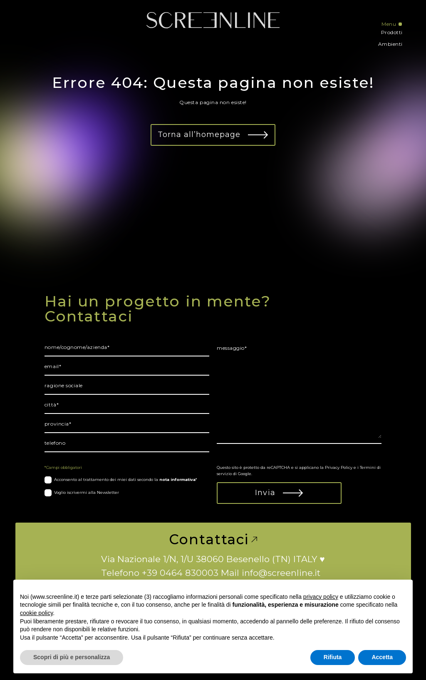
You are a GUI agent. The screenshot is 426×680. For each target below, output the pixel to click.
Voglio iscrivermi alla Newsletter (86, 492)
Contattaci (213, 539)
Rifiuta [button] (333, 657)
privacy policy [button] (320, 596)
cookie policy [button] (36, 613)
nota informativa (177, 479)
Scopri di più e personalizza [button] (71, 657)
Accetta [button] (382, 657)
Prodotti (392, 32)
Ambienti (390, 44)
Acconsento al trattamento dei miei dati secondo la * (125, 479)
